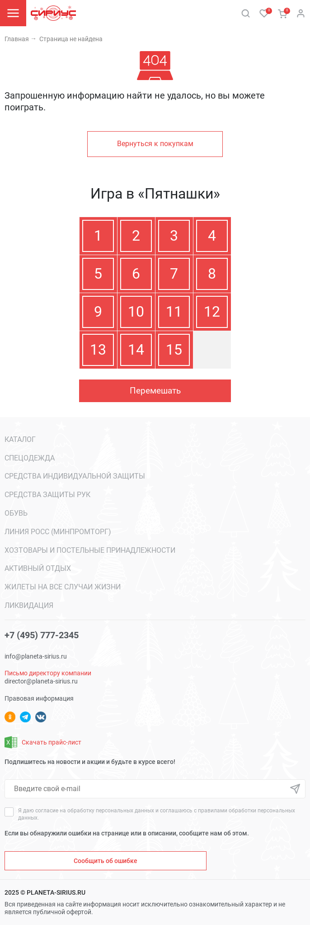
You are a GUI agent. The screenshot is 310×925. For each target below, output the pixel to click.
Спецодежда (30, 458)
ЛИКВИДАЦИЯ (29, 605)
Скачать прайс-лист (43, 742)
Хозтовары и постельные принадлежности (90, 550)
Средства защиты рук (47, 494)
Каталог (20, 439)
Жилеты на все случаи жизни (63, 587)
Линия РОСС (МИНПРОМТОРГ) (58, 531)
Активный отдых (38, 568)
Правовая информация (39, 698)
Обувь (16, 513)
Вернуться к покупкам (155, 143)
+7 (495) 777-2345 (42, 635)
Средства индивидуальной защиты (75, 476)
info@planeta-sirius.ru (36, 656)
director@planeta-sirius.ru (41, 681)
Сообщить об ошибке (105, 860)
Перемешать (155, 390)
